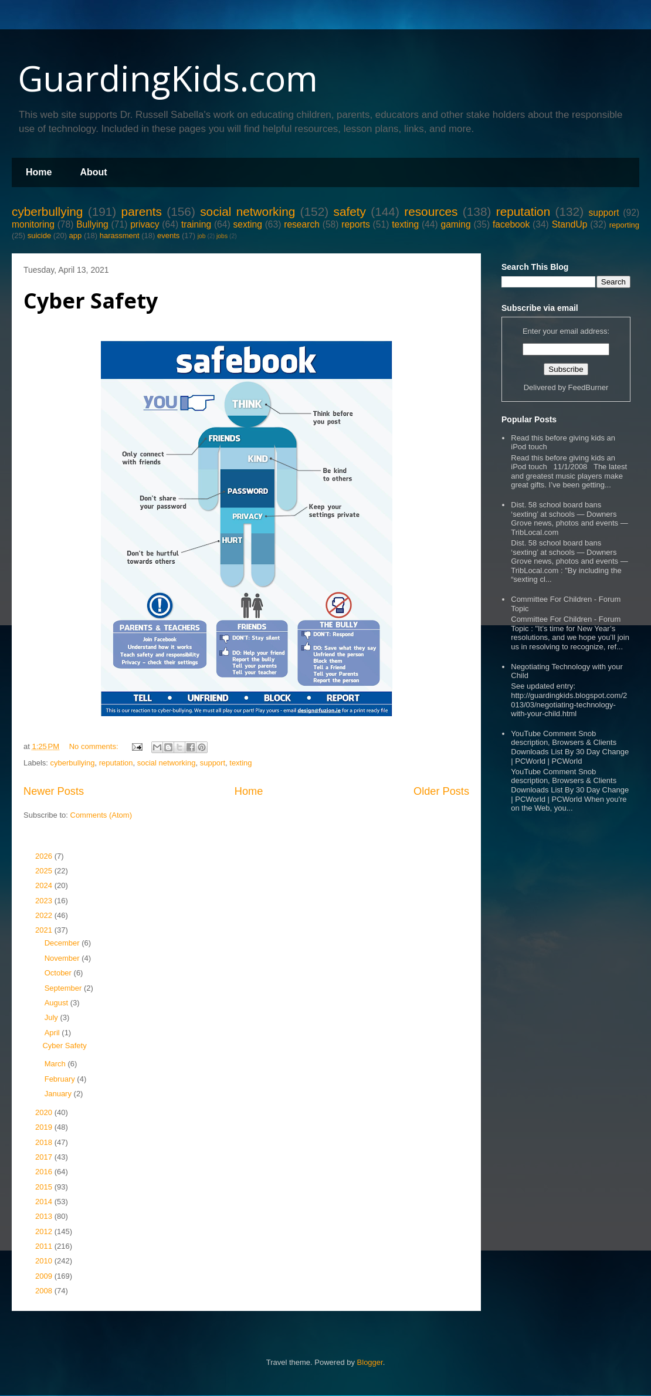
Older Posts (441, 791)
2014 (45, 1201)
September (64, 988)
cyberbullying (47, 211)
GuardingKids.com (168, 78)
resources (430, 211)
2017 (45, 1157)
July (52, 1017)
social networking (247, 211)
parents (141, 211)
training (196, 224)
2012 (45, 1231)
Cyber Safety (90, 300)
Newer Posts (53, 791)
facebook (511, 224)
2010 (45, 1260)
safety (349, 211)
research (302, 224)
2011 (45, 1246)
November (63, 958)
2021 (45, 930)
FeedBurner (588, 387)
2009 (45, 1276)
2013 (45, 1216)
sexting (247, 224)
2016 (45, 1171)
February (61, 1079)
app (75, 235)
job (202, 236)
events (168, 235)
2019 (45, 1127)
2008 (45, 1290)
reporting (624, 225)
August (57, 1002)
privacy (144, 224)
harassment (120, 235)
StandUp (570, 224)
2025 (45, 870)
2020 (45, 1112)
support (603, 213)
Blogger (370, 1362)
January (59, 1093)
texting (405, 224)
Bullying (92, 224)
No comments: (94, 746)
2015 (45, 1186)
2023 (45, 900)
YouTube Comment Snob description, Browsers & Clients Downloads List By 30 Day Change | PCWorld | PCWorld (570, 747)
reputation (523, 211)
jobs (222, 236)
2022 (45, 915)
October (59, 972)
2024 (45, 885)
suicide (39, 235)
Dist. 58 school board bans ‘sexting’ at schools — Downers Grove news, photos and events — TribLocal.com (569, 518)
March (56, 1063)
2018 (45, 1142)
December (63, 942)
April (53, 1032)
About (93, 172)
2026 (45, 856)
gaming (455, 224)
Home (39, 172)
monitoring (33, 224)
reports (355, 224)
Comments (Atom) (101, 815)
